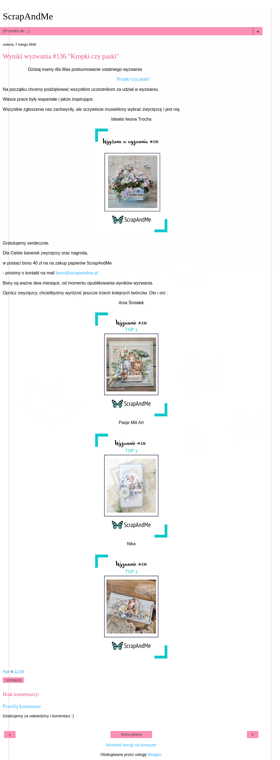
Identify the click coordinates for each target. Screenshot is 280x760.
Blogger (154, 754)
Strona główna (131, 734)
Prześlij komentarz (22, 706)
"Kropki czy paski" (133, 79)
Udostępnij (13, 680)
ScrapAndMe (28, 16)
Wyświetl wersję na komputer (131, 745)
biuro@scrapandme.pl (77, 273)
